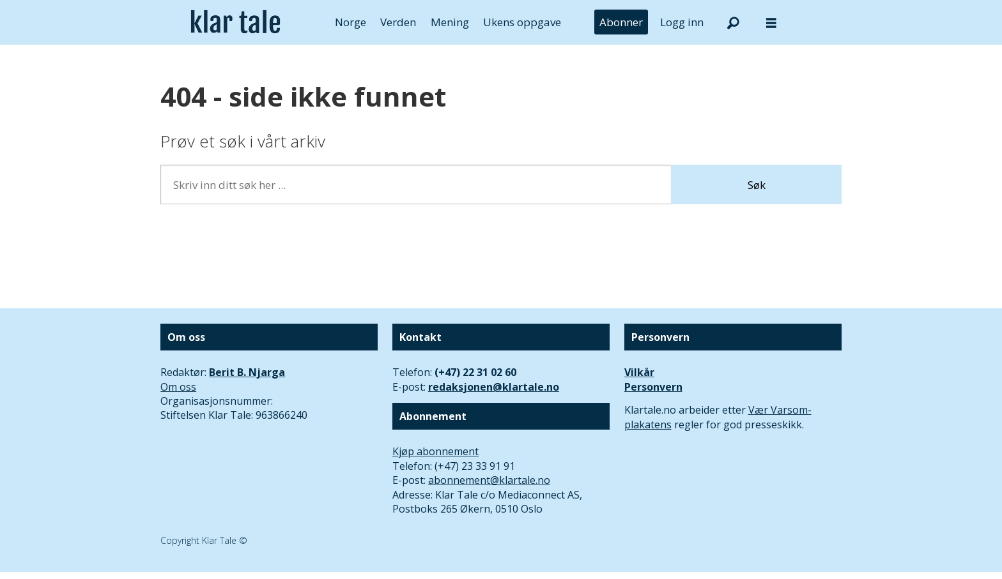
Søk (757, 184)
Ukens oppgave (522, 22)
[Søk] (733, 22)
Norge (350, 22)
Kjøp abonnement (435, 451)
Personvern (653, 387)
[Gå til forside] (235, 22)
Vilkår (639, 372)
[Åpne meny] (771, 22)
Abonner (621, 22)
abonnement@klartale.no (489, 480)
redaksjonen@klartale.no (493, 387)
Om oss (178, 387)
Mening (450, 22)
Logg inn (682, 22)
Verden (398, 22)
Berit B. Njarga (247, 372)
